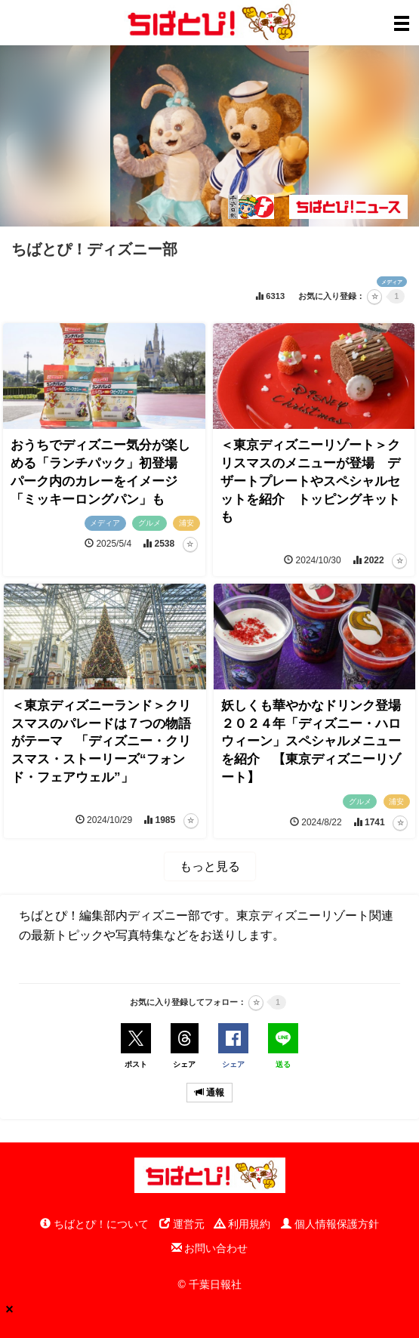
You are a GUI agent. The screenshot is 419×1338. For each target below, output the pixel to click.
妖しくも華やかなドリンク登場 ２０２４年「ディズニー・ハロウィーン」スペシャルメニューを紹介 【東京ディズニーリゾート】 (317, 741)
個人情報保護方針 (330, 1224)
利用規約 (242, 1224)
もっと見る (210, 866)
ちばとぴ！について (94, 1224)
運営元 (182, 1224)
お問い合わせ (209, 1248)
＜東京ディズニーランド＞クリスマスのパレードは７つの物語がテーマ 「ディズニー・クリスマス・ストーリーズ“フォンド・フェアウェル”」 (101, 741)
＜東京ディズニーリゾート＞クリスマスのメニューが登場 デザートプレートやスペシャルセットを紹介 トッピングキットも (310, 481)
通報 (209, 1092)
